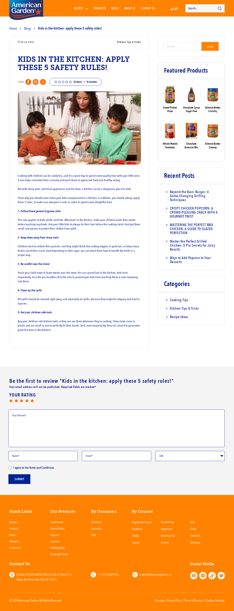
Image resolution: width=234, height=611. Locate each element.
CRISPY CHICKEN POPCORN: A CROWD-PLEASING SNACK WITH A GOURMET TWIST (194, 212)
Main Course (168, 535)
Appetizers (167, 528)
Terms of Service (193, 600)
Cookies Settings (215, 600)
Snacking (96, 522)
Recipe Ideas (179, 316)
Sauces (135, 542)
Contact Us (15, 547)
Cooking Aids (57, 547)
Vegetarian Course (142, 522)
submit (19, 489)
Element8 (220, 604)
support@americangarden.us (155, 574)
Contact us (148, 8)
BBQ (93, 534)
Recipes (78, 8)
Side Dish (195, 535)
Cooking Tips (179, 300)
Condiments (56, 522)
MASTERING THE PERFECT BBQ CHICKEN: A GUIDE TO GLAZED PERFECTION (191, 228)
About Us (130, 8)
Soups (193, 528)
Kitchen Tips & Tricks (184, 308)
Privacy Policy (174, 600)
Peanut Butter (57, 528)
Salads (135, 535)
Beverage (195, 542)
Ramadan (96, 528)
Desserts (54, 541)
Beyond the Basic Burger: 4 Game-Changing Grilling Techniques (189, 195)
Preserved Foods (59, 554)
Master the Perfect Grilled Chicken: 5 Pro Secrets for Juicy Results (192, 245)
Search (210, 46)
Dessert (165, 542)
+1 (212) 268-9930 (108, 574)
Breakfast (137, 528)
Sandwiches (167, 522)
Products (100, 8)
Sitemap (159, 600)
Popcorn (54, 534)
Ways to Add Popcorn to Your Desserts (190, 259)
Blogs (115, 8)
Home (13, 28)
